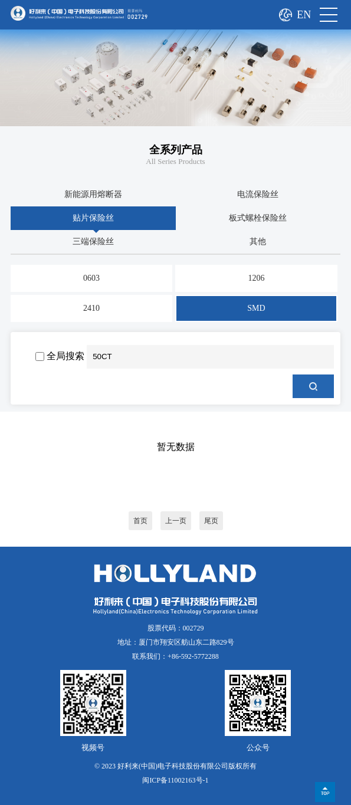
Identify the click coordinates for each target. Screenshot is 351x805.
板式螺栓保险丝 (258, 217)
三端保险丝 (93, 241)
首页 (140, 520)
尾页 (211, 520)
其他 (258, 241)
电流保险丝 (257, 194)
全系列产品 (175, 150)
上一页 (175, 520)
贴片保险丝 (93, 217)
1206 (256, 278)
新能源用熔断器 (93, 194)
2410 (91, 308)
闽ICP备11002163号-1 (175, 780)
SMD (256, 308)
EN (304, 15)
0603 (91, 278)
